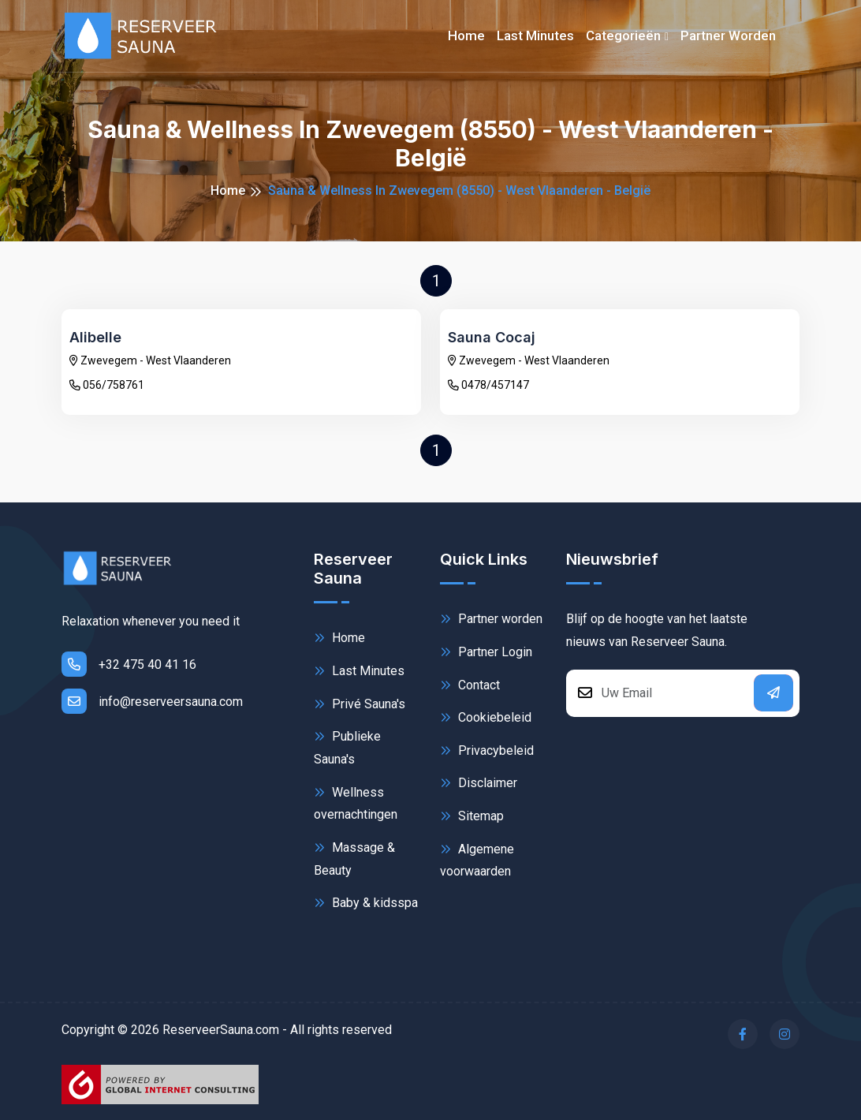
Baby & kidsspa (366, 903)
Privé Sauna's (359, 704)
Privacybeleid (487, 750)
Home (466, 35)
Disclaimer (478, 783)
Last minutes (535, 35)
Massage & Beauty (354, 858)
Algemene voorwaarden (477, 859)
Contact (470, 685)
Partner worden (728, 35)
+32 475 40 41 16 (129, 664)
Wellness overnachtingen (355, 802)
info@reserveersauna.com (152, 701)
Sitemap (472, 816)
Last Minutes (359, 671)
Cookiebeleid (485, 717)
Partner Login (486, 652)
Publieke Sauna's (347, 746)
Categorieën (623, 35)
